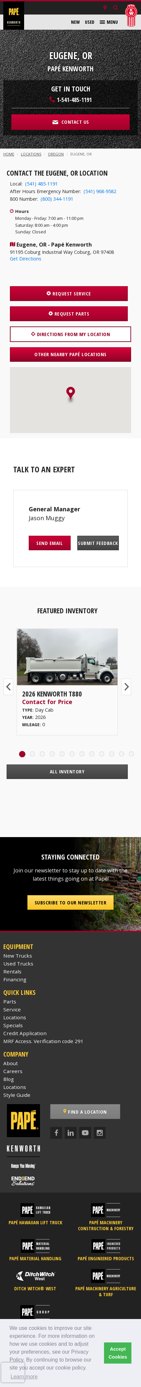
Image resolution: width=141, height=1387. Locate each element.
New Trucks (17, 955)
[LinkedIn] (71, 1133)
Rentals (12, 971)
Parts (9, 1001)
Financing (14, 979)
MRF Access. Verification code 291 (43, 1041)
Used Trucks (18, 963)
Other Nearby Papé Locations (70, 354)
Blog (8, 1079)
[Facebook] (56, 1133)
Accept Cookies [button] (118, 1353)
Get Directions (25, 258)
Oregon (56, 154)
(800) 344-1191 (57, 199)
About (10, 1063)
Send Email (49, 543)
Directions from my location (70, 334)
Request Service (69, 293)
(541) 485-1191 (41, 184)
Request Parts (69, 313)
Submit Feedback (98, 543)
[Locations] (105, 8)
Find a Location (85, 1111)
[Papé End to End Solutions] (23, 1181)
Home (8, 154)
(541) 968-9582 (100, 191)
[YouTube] (85, 1133)
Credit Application (25, 1033)
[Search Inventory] (115, 8)
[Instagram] (100, 1133)
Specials (13, 1025)
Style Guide (16, 1095)
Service (12, 1009)
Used (89, 22)
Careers (12, 1071)
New (75, 22)
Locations (31, 154)
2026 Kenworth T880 (52, 693)
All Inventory (67, 771)
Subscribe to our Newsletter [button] (71, 902)
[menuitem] (75, 22)
